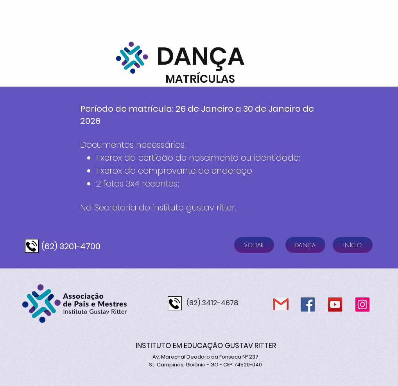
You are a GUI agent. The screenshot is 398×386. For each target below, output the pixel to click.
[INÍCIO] (353, 245)
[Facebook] (308, 304)
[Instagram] (362, 304)
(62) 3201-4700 (70, 246)
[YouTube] (335, 304)
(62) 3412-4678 (212, 303)
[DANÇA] (305, 245)
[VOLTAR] (254, 245)
